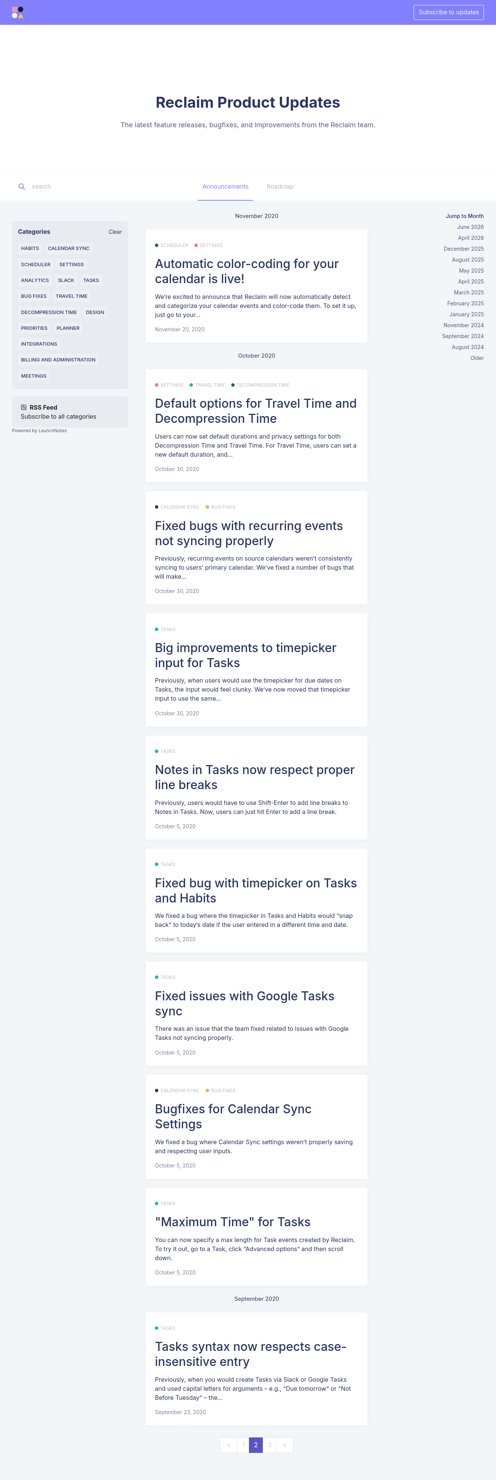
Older (477, 358)
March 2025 (469, 292)
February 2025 (465, 303)
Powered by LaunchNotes (39, 430)
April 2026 (471, 238)
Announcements (225, 186)
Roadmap (280, 186)
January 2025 (466, 314)
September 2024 (463, 336)
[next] (284, 1445)
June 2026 (470, 227)
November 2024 (464, 325)
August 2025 (468, 259)
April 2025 (471, 281)
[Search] (78, 187)
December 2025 (464, 248)
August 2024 (468, 347)
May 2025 (471, 270)
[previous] (228, 1445)
